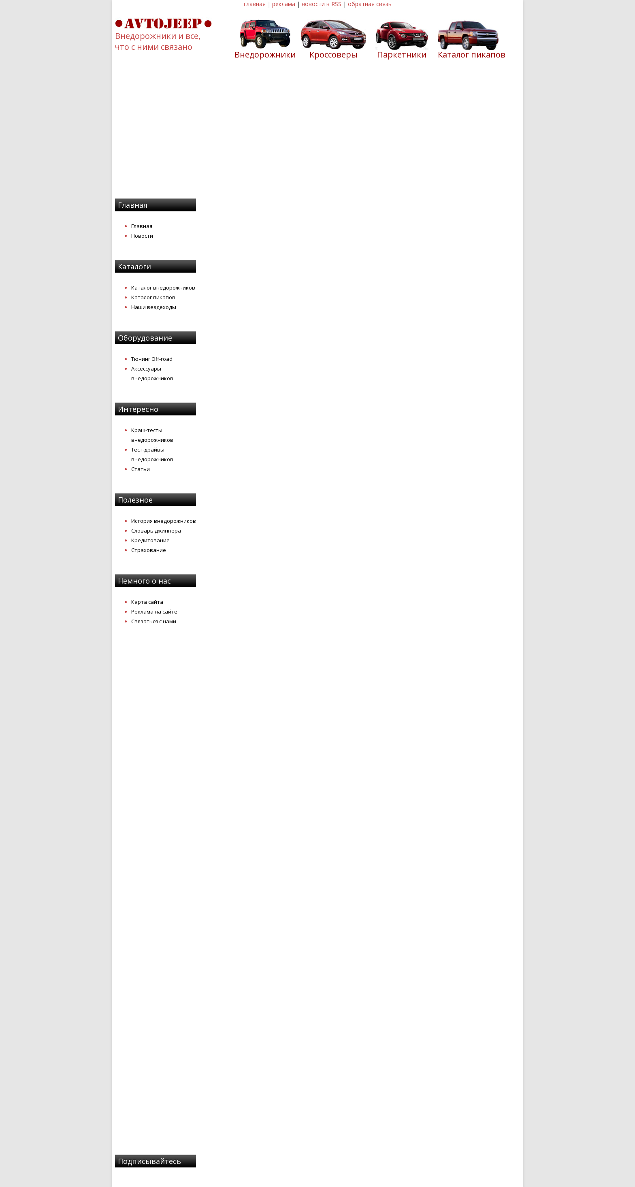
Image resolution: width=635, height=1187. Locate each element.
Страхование (148, 550)
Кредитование (150, 540)
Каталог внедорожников (163, 287)
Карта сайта (147, 601)
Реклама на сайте (154, 611)
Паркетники (401, 54)
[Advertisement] (317, 134)
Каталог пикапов (471, 54)
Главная (141, 226)
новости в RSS (321, 4)
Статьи (140, 469)
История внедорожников (163, 520)
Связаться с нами (153, 621)
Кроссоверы (333, 54)
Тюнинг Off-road (152, 358)
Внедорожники (265, 54)
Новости (142, 235)
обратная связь (370, 4)
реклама (283, 4)
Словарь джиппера (156, 530)
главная (255, 4)
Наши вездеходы (153, 307)
